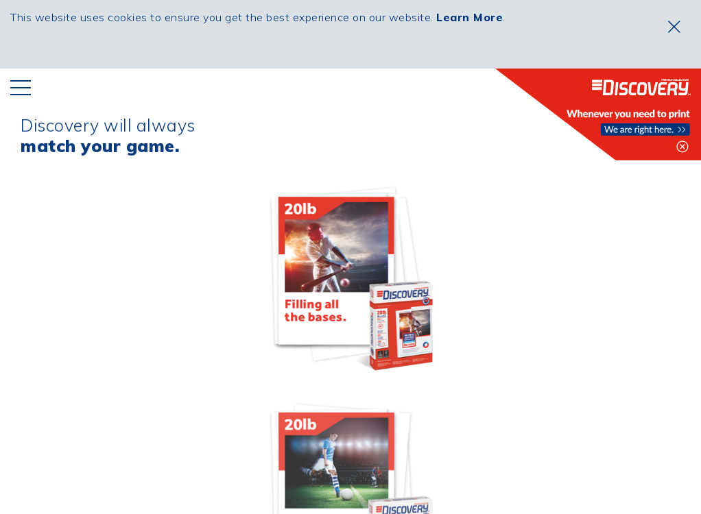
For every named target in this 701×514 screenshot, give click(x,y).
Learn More (469, 17)
